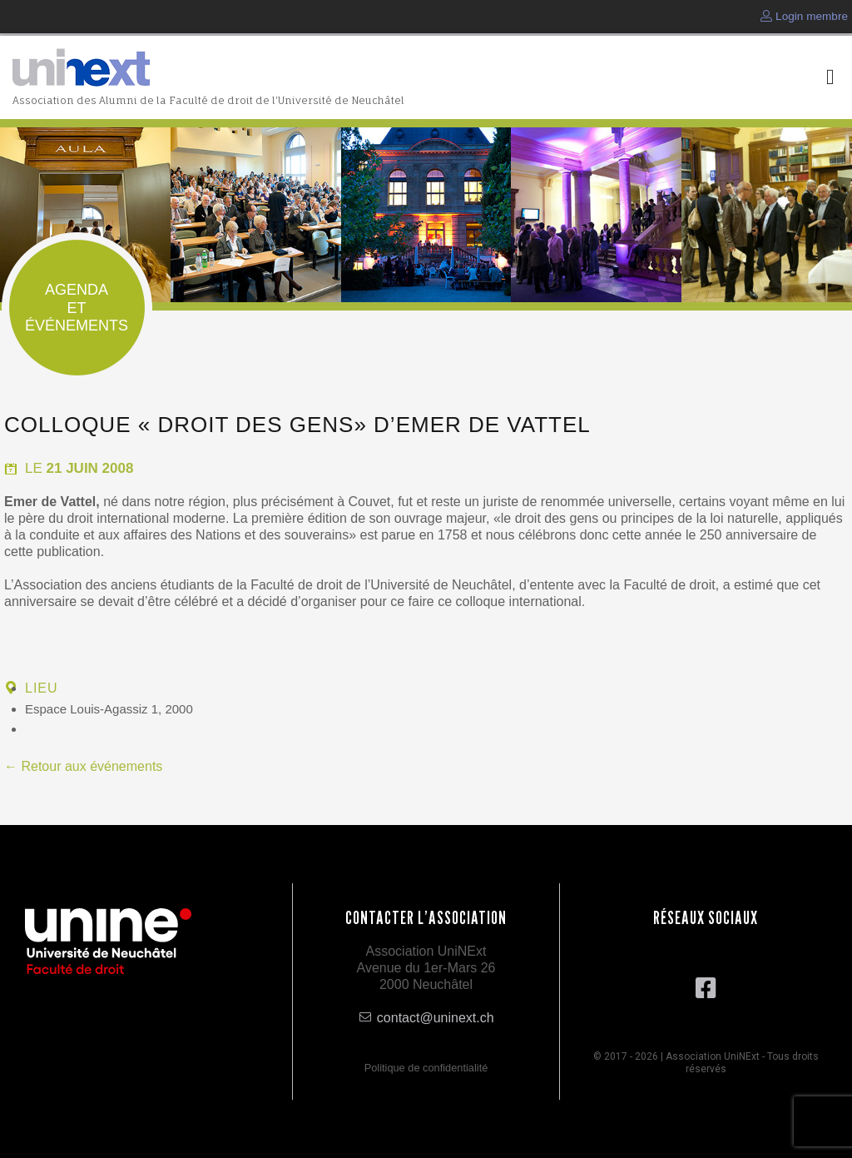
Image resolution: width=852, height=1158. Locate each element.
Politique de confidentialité (426, 1067)
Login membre (804, 16)
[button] (830, 78)
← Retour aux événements (83, 766)
